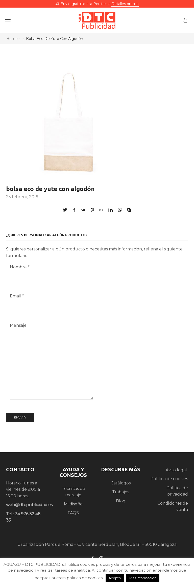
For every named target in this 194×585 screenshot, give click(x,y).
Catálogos (121, 483)
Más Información (142, 578)
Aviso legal (177, 469)
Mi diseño (73, 504)
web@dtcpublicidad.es (29, 504)
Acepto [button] (115, 578)
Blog (121, 501)
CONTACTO (20, 469)
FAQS (73, 512)
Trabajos (120, 491)
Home (12, 38)
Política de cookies (169, 478)
